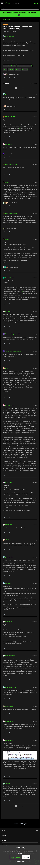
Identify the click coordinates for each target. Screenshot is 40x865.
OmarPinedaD (9, 706)
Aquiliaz (7, 783)
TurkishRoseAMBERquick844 (13, 351)
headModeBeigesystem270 (12, 334)
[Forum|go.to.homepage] (11, 3)
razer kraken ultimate (9, 66)
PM (20, 128)
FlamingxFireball (10, 655)
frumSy (7, 182)
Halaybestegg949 (10, 36)
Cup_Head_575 (9, 278)
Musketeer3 (8, 144)
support (18, 69)
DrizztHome (8, 525)
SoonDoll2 (8, 583)
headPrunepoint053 (10, 687)
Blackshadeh (8, 621)
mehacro (7, 368)
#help (5, 69)
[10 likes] (11, 74)
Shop (20, 830)
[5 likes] (10, 267)
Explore (20, 835)
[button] (2, 3)
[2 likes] (9, 106)
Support (20, 840)
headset (11, 69)
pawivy (7, 94)
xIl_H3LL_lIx (8, 540)
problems (25, 69)
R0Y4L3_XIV (8, 311)
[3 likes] (10, 203)
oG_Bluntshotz (9, 405)
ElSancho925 (9, 721)
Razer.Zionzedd (9, 116)
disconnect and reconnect (25, 66)
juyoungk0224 (9, 557)
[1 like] (9, 154)
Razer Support (7, 19)
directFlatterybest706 (11, 164)
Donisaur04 (8, 482)
